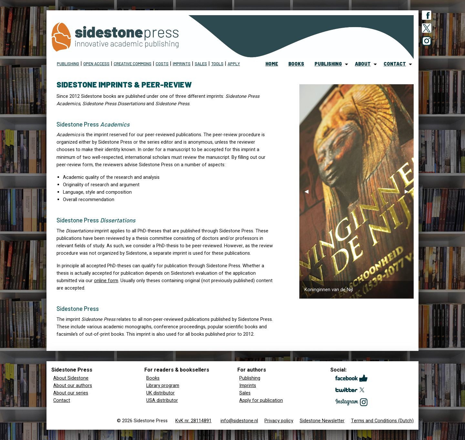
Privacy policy (278, 420)
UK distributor (160, 393)
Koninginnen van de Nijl (329, 289)
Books (153, 378)
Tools (217, 63)
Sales (245, 393)
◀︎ (309, 193)
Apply (234, 63)
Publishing (68, 63)
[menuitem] (271, 64)
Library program (162, 385)
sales (201, 63)
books (296, 64)
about (363, 64)
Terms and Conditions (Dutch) (382, 420)
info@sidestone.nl (239, 420)
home (271, 64)
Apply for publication (261, 400)
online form (106, 280)
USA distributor (162, 400)
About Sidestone (70, 378)
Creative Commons (132, 63)
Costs (162, 63)
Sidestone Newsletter (322, 420)
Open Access (96, 63)
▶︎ (409, 193)
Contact (61, 400)
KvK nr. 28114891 (193, 420)
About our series (70, 393)
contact (395, 64)
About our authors (72, 385)
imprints (182, 63)
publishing (328, 64)
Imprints (247, 385)
